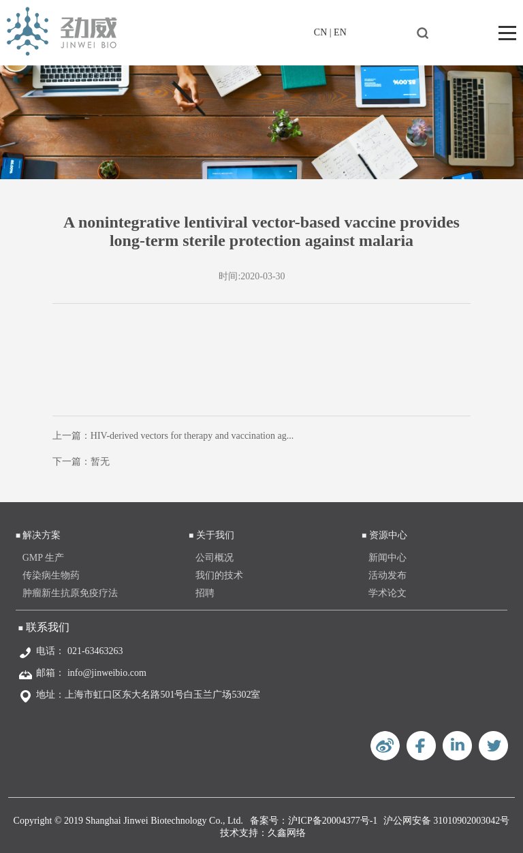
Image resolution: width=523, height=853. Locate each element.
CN (320, 32)
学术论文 (387, 593)
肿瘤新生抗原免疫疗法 (70, 593)
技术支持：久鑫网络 (263, 833)
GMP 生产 (43, 558)
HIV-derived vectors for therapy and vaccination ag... (192, 436)
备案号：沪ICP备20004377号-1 (313, 821)
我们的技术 (219, 575)
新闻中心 (387, 558)
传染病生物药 (51, 575)
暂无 (100, 461)
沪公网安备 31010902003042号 (446, 821)
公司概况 (214, 558)
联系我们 (47, 627)
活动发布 (387, 575)
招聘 (205, 593)
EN (340, 32)
